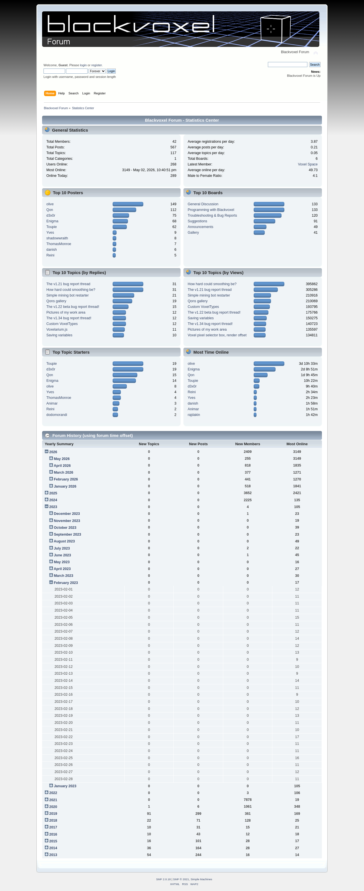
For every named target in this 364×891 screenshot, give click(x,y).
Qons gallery (56, 301)
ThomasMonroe (58, 244)
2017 (53, 827)
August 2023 (64, 541)
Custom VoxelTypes (62, 324)
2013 (53, 855)
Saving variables (59, 335)
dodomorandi (56, 415)
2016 (53, 834)
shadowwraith (57, 238)
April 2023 (62, 569)
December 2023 (67, 514)
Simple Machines (201, 879)
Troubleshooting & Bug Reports (212, 215)
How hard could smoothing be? (70, 290)
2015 (53, 841)
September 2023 (67, 534)
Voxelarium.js (56, 329)
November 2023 (67, 521)
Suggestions (197, 221)
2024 (53, 500)
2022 (53, 793)
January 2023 (65, 786)
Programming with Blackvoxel (211, 210)
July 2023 (62, 548)
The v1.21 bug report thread (68, 284)
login (83, 65)
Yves (50, 233)
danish (51, 250)
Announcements (200, 227)
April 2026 (62, 466)
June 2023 (62, 555)
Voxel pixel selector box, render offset (217, 335)
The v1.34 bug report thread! (68, 318)
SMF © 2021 (181, 879)
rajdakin (194, 415)
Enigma (52, 221)
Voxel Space (308, 164)
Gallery (193, 233)
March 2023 (63, 576)
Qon (49, 210)
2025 (53, 493)
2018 (53, 820)
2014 (53, 848)
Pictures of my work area (65, 312)
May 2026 (61, 459)
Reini (50, 255)
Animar (52, 403)
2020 (53, 807)
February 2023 (66, 583)
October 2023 (65, 528)
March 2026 (63, 472)
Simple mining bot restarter (67, 295)
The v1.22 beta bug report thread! (72, 307)
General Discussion (203, 204)
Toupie (51, 227)
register (96, 65)
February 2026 (66, 479)
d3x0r (50, 215)
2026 (53, 452)
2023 (53, 507)
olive (50, 204)
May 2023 (61, 562)
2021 (53, 800)
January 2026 (65, 486)
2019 (53, 814)
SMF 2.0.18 (163, 879)
